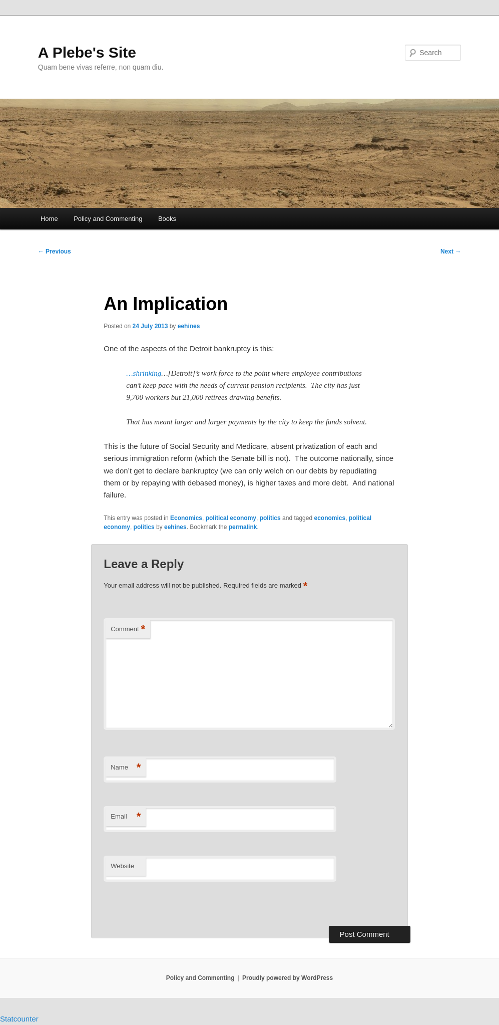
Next (450, 251)
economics (329, 518)
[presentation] (172, 904)
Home (49, 218)
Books (167, 218)
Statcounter (19, 1018)
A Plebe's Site (87, 52)
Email (126, 817)
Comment (128, 629)
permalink (243, 527)
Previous (54, 251)
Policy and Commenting (108, 218)
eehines (189, 326)
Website (122, 866)
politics (270, 518)
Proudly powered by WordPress (287, 977)
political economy (231, 518)
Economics (186, 518)
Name (126, 767)
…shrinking (143, 373)
